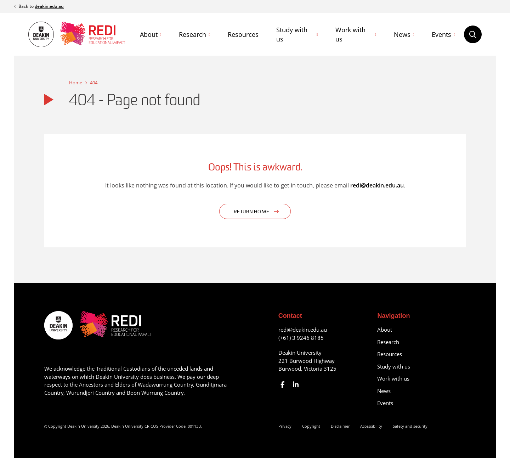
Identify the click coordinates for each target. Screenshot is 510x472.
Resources (243, 34)
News (402, 34)
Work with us (350, 34)
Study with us (291, 34)
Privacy (284, 426)
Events (441, 34)
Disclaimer (340, 426)
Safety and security (410, 426)
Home (75, 82)
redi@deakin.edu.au (377, 185)
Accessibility (371, 426)
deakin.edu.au (49, 6)
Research (192, 34)
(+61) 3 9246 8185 (301, 337)
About (149, 34)
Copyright (311, 426)
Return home (252, 212)
